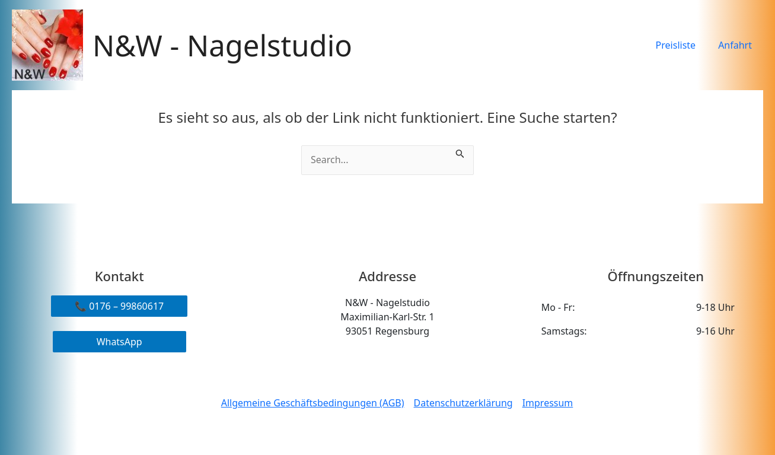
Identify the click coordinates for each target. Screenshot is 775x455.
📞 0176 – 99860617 (119, 306)
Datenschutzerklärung (463, 402)
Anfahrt (737, 45)
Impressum (547, 402)
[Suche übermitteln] (460, 152)
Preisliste (681, 45)
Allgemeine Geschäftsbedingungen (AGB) (312, 402)
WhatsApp (119, 341)
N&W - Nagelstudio (222, 45)
